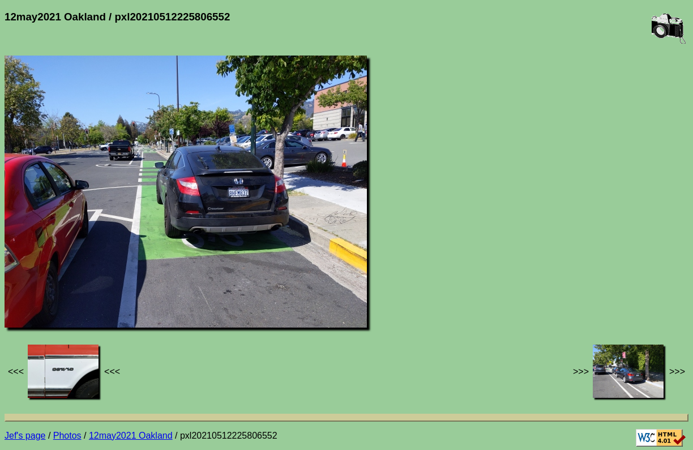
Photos (67, 435)
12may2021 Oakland (131, 435)
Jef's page (25, 435)
